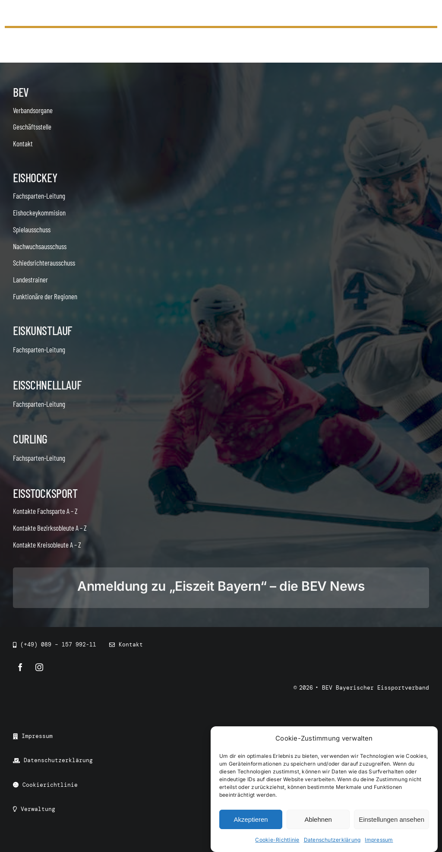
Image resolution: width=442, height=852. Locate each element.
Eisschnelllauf (47, 384)
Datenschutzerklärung (332, 840)
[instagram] (39, 667)
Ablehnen (318, 819)
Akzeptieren (251, 819)
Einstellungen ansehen (391, 819)
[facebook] (20, 667)
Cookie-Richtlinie (277, 840)
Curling (30, 438)
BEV (21, 92)
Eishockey (35, 177)
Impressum (379, 840)
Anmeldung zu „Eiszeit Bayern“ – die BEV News (220, 586)
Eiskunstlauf (42, 330)
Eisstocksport (45, 493)
